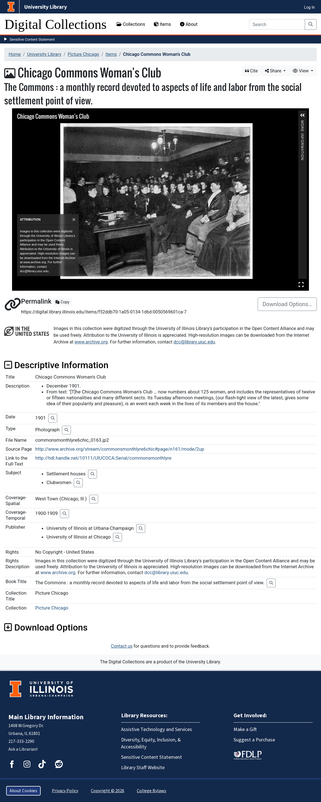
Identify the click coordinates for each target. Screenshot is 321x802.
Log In (309, 7)
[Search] (277, 24)
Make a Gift (245, 729)
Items (162, 24)
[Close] (74, 220)
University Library (44, 54)
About (189, 24)
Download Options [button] (45, 627)
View (301, 71)
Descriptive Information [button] (56, 365)
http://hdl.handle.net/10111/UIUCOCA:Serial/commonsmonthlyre (103, 458)
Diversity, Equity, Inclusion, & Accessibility (151, 743)
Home (15, 54)
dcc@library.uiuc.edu (194, 342)
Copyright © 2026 (107, 791)
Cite (251, 71)
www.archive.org (91, 342)
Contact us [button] (122, 646)
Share (274, 71)
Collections (131, 24)
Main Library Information (46, 717)
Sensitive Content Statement (32, 39)
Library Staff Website (143, 767)
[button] (302, 115)
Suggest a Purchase (254, 739)
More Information (302, 122)
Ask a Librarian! (23, 749)
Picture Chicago (83, 54)
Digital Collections (55, 24)
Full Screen (301, 284)
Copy (62, 302)
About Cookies (23, 791)
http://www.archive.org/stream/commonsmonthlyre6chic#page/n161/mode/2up (119, 449)
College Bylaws (151, 791)
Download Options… (287, 304)
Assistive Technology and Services (156, 729)
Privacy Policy (65, 791)
